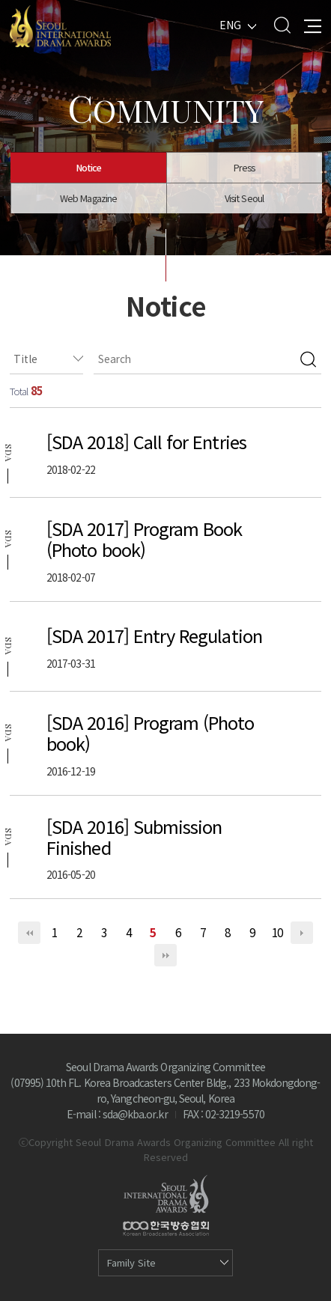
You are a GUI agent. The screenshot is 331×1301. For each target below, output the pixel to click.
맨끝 (165, 955)
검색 (308, 359)
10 (277, 932)
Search (282, 25)
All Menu (312, 25)
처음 (29, 932)
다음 (302, 932)
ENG (230, 24)
